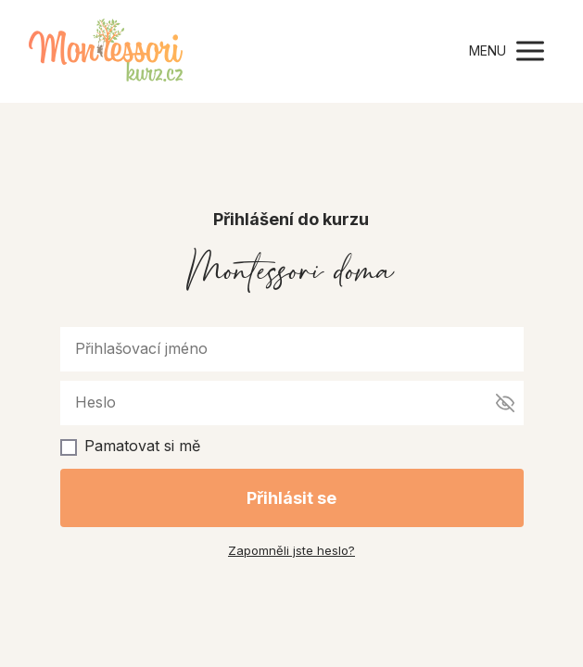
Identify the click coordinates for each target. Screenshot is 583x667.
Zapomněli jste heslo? (291, 550)
